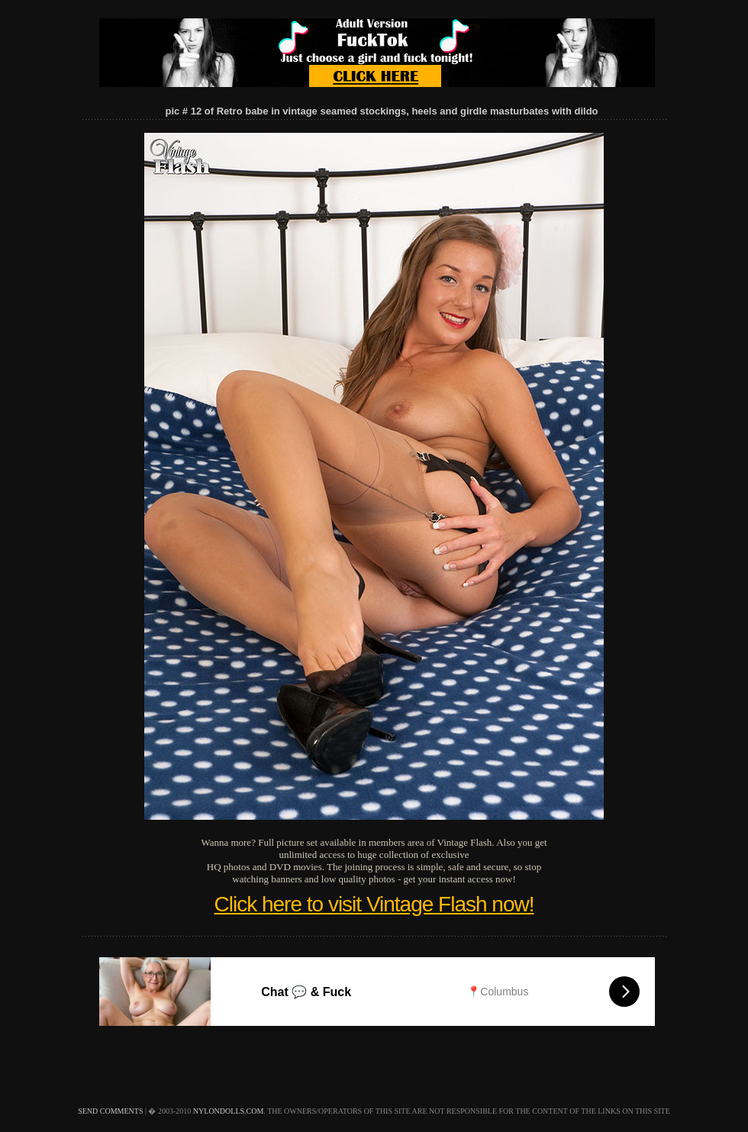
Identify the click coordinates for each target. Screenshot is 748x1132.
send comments (110, 1111)
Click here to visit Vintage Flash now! (374, 904)
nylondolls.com (228, 1111)
